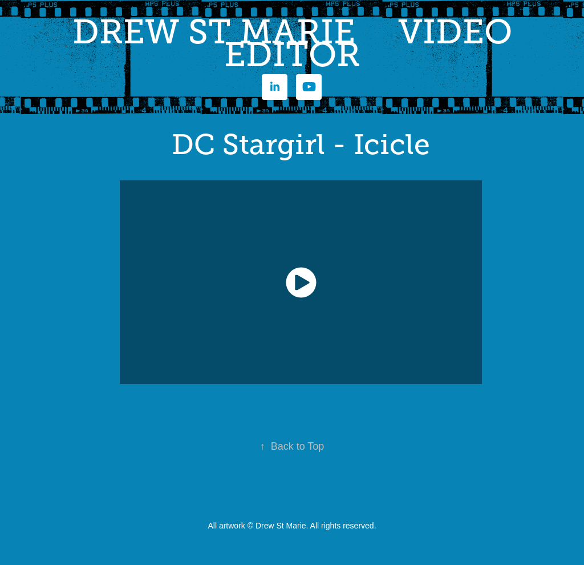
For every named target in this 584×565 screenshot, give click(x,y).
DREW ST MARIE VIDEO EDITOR (296, 43)
